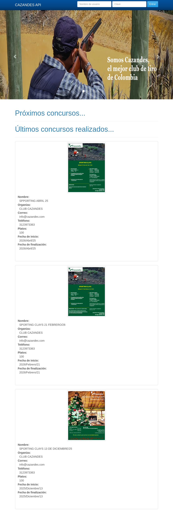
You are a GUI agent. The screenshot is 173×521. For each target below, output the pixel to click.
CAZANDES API (28, 5)
